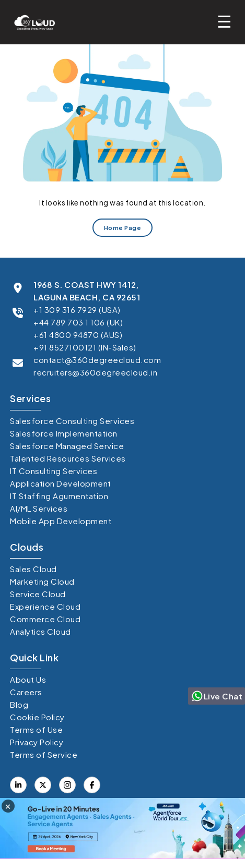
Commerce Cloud (45, 619)
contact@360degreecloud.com (97, 360)
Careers (26, 692)
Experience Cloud (45, 606)
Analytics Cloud (40, 631)
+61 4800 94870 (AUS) (77, 335)
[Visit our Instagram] (67, 785)
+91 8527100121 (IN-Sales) (84, 347)
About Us (28, 679)
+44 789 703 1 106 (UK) (78, 322)
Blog (19, 704)
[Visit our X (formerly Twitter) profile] (92, 785)
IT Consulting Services (53, 471)
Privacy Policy (36, 742)
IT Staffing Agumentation (59, 496)
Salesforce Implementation (64, 433)
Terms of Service (43, 754)
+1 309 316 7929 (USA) (77, 309)
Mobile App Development (60, 521)
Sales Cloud (33, 569)
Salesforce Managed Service (67, 446)
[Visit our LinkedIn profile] (18, 785)
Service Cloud (38, 594)
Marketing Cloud (42, 581)
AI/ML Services (38, 508)
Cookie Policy (37, 717)
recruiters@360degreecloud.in (95, 372)
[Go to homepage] (31, 22)
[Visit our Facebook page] (42, 785)
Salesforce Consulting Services (72, 421)
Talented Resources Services (68, 458)
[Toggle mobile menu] (227, 20)
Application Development (60, 483)
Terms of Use (36, 729)
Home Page (123, 227)
